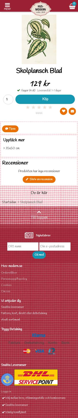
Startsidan (9, 202)
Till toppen (39, 215)
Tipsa (10, 129)
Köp (45, 99)
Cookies (6, 285)
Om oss (5, 291)
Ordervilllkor (9, 273)
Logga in (6, 392)
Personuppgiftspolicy (14, 279)
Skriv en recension (39, 179)
